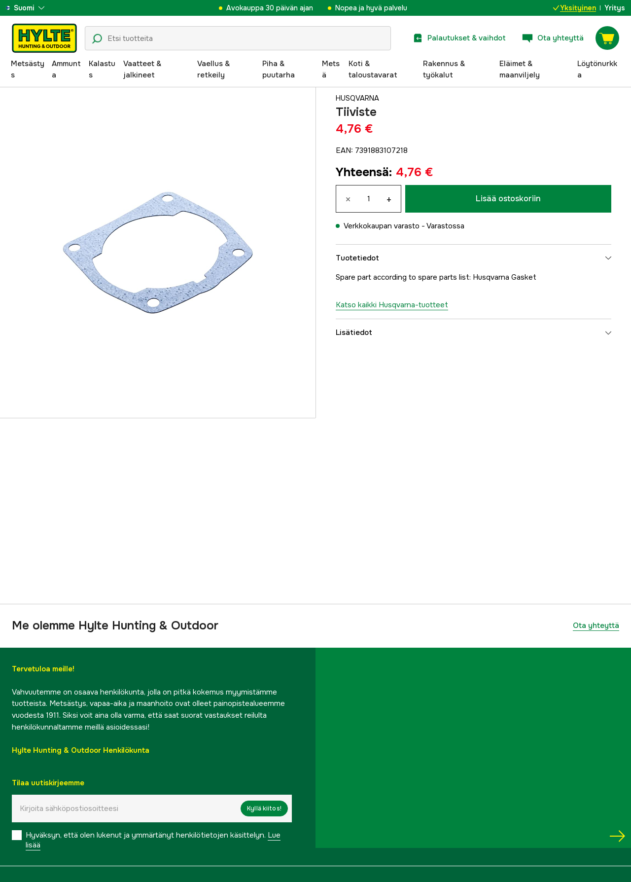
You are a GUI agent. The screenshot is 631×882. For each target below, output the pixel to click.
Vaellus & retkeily (213, 69)
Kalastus (102, 69)
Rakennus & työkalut (444, 69)
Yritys (614, 7)
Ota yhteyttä (596, 625)
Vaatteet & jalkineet (142, 69)
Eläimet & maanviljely (519, 69)
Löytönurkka (597, 69)
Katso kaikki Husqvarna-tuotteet (392, 305)
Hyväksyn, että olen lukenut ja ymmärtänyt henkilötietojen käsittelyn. (153, 840)
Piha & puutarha (278, 69)
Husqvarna (358, 98)
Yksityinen (574, 7)
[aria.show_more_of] (36, 8)
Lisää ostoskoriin (508, 198)
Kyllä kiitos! (264, 808)
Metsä (331, 69)
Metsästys (27, 69)
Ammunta (66, 69)
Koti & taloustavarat (373, 69)
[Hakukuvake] (97, 39)
